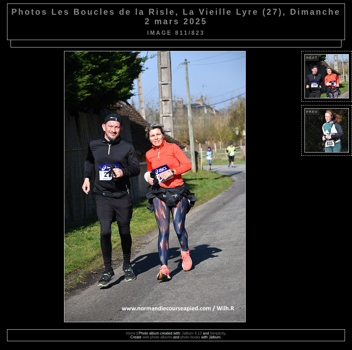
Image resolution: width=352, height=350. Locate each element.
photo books (190, 337)
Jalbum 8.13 (192, 333)
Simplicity (217, 333)
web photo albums (157, 337)
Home (131, 333)
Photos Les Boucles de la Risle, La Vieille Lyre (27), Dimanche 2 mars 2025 (176, 16)
